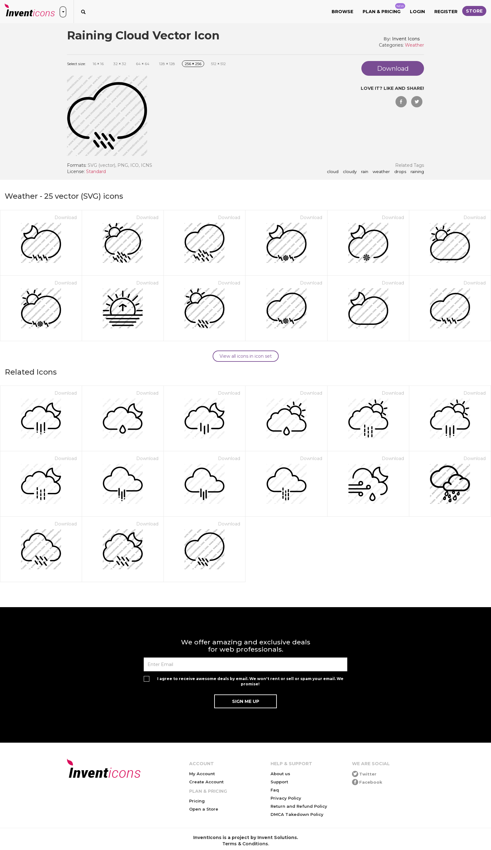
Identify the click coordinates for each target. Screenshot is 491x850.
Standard (96, 171)
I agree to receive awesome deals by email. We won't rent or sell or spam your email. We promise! (250, 681)
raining (417, 172)
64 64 (142, 63)
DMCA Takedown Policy (297, 814)
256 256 (193, 63)
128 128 (167, 63)
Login (417, 11)
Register (445, 11)
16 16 (98, 63)
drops (400, 172)
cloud (333, 172)
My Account (202, 773)
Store (474, 11)
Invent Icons (406, 39)
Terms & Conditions (245, 844)
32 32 (119, 63)
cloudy (350, 172)
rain (364, 172)
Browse (342, 11)
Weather (414, 45)
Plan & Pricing (384, 8)
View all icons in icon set (246, 356)
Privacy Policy (286, 798)
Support (279, 781)
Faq (275, 789)
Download (65, 217)
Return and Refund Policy (299, 806)
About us (280, 773)
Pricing (197, 800)
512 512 (218, 63)
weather (381, 172)
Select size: (76, 63)
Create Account (206, 781)
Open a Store (203, 809)
